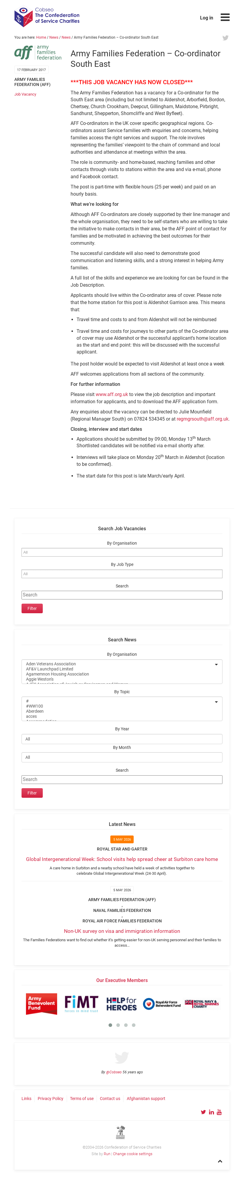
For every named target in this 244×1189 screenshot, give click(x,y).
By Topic (122, 691)
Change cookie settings (132, 1154)
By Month (122, 747)
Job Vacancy (25, 94)
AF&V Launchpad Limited (118, 669)
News (53, 37)
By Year (122, 729)
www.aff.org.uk (112, 394)
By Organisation (122, 543)
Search (122, 586)
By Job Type (122, 564)
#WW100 (118, 706)
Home (41, 37)
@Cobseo (114, 1072)
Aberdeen (118, 711)
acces (118, 716)
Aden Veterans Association (118, 664)
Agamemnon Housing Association (118, 674)
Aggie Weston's (118, 679)
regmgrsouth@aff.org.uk (202, 419)
